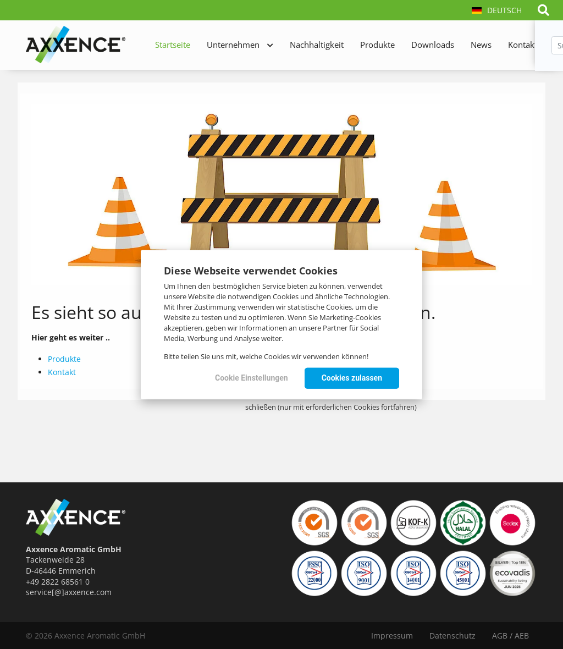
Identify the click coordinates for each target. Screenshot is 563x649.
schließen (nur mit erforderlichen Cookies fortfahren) (331, 407)
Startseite (172, 45)
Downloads (432, 45)
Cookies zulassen (352, 377)
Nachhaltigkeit (317, 45)
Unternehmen (233, 45)
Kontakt (522, 45)
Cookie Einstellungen (251, 377)
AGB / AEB (510, 635)
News (481, 45)
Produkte (377, 45)
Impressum (392, 635)
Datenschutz (452, 635)
